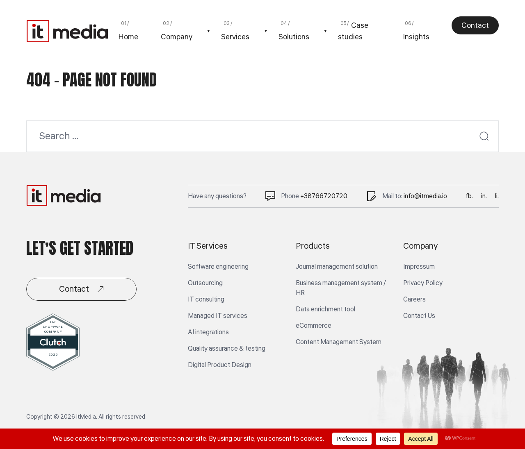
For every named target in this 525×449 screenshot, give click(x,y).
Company (176, 37)
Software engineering (218, 266)
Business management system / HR (341, 288)
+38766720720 (323, 196)
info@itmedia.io (425, 196)
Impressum (419, 266)
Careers (414, 299)
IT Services (208, 246)
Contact (475, 25)
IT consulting (206, 299)
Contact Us (419, 315)
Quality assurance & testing (226, 348)
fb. (469, 196)
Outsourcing (205, 283)
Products (313, 246)
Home (128, 37)
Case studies (353, 31)
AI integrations (208, 332)
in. (484, 196)
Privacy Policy (423, 283)
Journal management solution (337, 266)
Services (235, 37)
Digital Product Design (219, 365)
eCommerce (313, 325)
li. (497, 196)
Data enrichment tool (325, 309)
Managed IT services (217, 315)
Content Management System (338, 342)
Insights (416, 37)
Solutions (293, 37)
